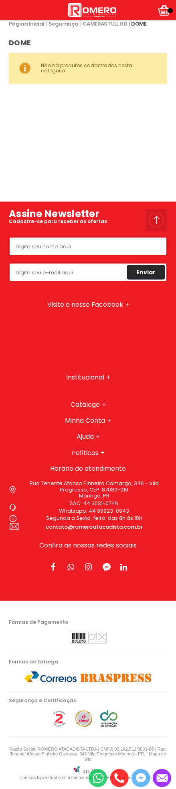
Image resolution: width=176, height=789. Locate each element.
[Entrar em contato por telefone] (119, 778)
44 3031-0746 (100, 503)
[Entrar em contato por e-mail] (162, 778)
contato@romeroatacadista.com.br (94, 527)
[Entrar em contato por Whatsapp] (98, 778)
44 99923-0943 (109, 511)
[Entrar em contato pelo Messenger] (140, 778)
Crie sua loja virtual (38, 777)
